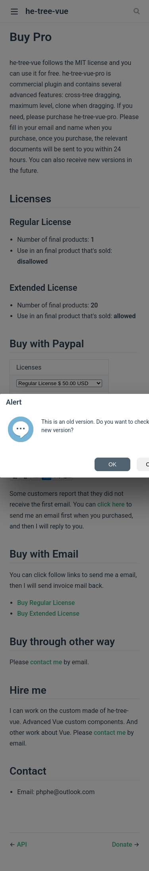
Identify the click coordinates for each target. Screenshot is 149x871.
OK (112, 464)
